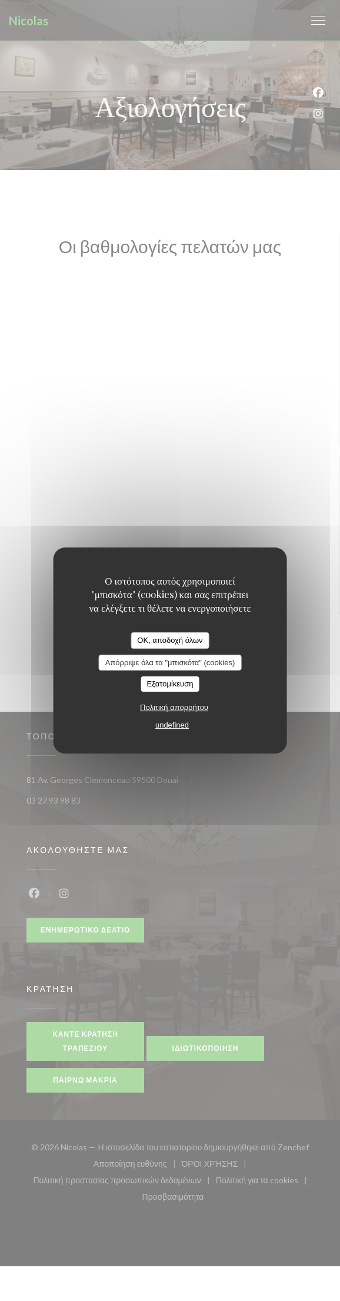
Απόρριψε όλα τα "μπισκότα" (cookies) (170, 662)
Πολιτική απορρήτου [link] (174, 707)
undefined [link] (172, 725)
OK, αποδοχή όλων (169, 640)
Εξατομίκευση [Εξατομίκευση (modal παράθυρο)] (170, 683)
